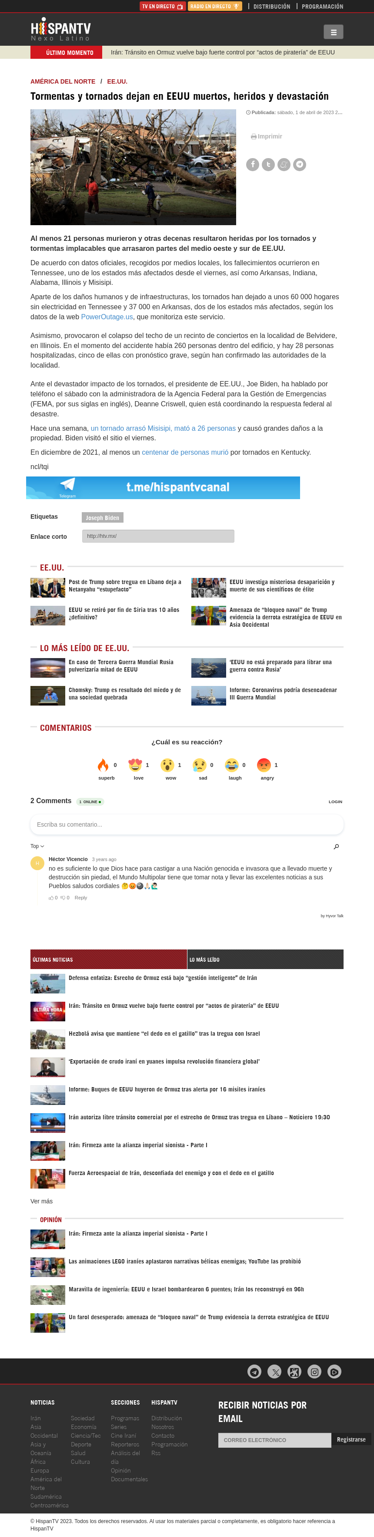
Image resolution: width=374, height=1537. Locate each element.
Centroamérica (49, 1504)
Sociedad (83, 1417)
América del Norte (62, 81)
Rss (155, 1452)
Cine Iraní (123, 1434)
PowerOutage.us (107, 317)
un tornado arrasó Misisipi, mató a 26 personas (164, 428)
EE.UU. (117, 81)
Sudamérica (46, 1495)
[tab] (108, 959)
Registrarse (351, 1438)
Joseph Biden (102, 517)
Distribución (272, 5)
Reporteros (125, 1443)
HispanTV (60, 28)
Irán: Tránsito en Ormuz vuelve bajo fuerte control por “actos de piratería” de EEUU (223, 52)
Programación (323, 5)
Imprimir (265, 136)
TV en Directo (163, 5)
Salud (78, 1452)
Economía (84, 1426)
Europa (39, 1469)
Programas (125, 1417)
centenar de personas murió (186, 452)
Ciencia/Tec (86, 1434)
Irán (35, 1417)
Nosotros (162, 1426)
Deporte (81, 1443)
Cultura (80, 1461)
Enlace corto (48, 536)
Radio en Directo (215, 5)
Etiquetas (44, 516)
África (38, 1461)
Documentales (129, 1478)
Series (119, 1426)
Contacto (162, 1434)
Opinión (121, 1469)
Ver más (41, 1201)
